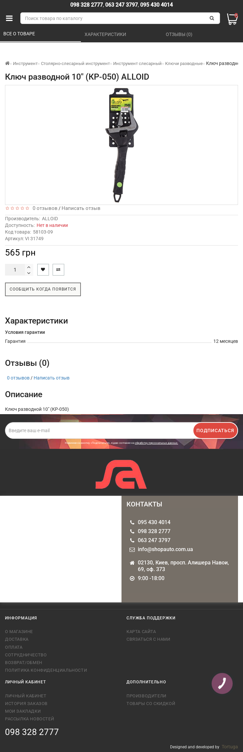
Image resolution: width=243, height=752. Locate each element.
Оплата (14, 647)
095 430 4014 (156, 5)
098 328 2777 (86, 5)
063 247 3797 (121, 5)
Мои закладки (23, 711)
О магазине (19, 631)
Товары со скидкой (150, 703)
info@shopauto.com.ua (165, 549)
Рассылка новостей (29, 718)
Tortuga (230, 746)
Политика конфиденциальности (46, 670)
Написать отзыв (81, 208)
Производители (146, 695)
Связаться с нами (148, 639)
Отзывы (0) (179, 34)
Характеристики (106, 34)
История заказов (26, 703)
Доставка (17, 639)
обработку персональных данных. (156, 442)
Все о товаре (19, 33)
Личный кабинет (25, 695)
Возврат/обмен (23, 662)
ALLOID (50, 218)
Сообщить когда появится (43, 289)
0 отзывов (44, 208)
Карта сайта (141, 631)
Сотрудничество (26, 654)
